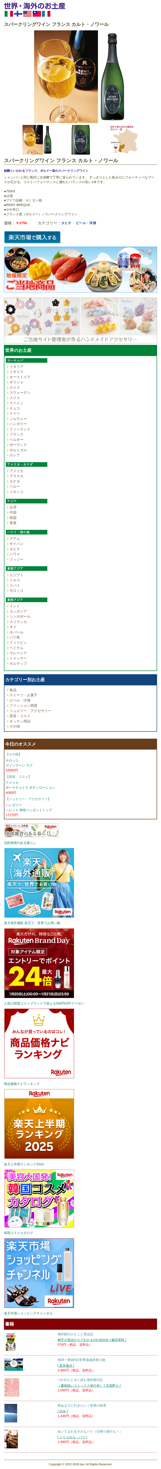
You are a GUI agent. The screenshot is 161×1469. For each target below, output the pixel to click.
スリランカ (18, 622)
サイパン (16, 544)
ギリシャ (16, 382)
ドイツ (15, 413)
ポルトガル (18, 450)
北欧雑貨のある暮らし (20, 843)
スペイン (16, 403)
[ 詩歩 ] (63, 1411)
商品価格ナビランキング (22, 1084)
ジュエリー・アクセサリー (30, 711)
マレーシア (18, 653)
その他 (15, 726)
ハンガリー (18, 424)
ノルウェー (18, 419)
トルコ (15, 580)
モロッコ (16, 590)
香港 (13, 523)
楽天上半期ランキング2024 (24, 1164)
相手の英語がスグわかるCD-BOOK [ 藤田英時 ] (92, 1340)
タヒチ (66, 223)
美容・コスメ (20, 716)
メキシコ (16, 492)
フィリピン (18, 643)
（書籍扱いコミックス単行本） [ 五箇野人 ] (89, 1385)
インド (15, 606)
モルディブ (18, 663)
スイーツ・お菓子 (23, 695)
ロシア (15, 455)
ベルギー (16, 440)
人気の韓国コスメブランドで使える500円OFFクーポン (44, 1003)
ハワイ (15, 554)
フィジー (16, 559)
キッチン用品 (20, 721)
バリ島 (15, 637)
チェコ (15, 408)
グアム (15, 539)
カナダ (15, 481)
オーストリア (20, 377)
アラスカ (16, 476)
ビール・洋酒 (86, 223)
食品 (13, 690)
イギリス (16, 372)
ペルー (15, 486)
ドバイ (15, 585)
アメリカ (16, 471)
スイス (15, 387)
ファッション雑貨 (23, 705)
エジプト (16, 575)
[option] (80, 76)
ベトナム (16, 648)
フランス (16, 434)
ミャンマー (18, 658)
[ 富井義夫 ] (66, 1365)
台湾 (13, 507)
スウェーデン (20, 392)
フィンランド (20, 429)
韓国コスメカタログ (18, 1233)
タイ (13, 627)
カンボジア (18, 611)
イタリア (16, 367)
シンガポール (20, 616)
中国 (13, 512)
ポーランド (18, 445)
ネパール (16, 632)
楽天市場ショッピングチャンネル (28, 1313)
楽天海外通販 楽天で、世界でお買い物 (32, 923)
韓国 (13, 518)
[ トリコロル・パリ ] (72, 1437)
